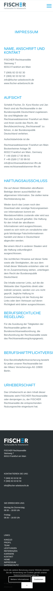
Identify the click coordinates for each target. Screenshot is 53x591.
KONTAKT (8, 557)
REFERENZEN (10, 551)
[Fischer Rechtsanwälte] (22, 5)
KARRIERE (9, 554)
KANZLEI (8, 540)
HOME (7, 559)
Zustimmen (38, 579)
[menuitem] (48, 5)
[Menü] (48, 5)
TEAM (6, 545)
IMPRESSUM (10, 562)
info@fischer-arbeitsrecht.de (19, 79)
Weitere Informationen (20, 579)
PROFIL (7, 542)
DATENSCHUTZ (11, 565)
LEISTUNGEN (10, 548)
